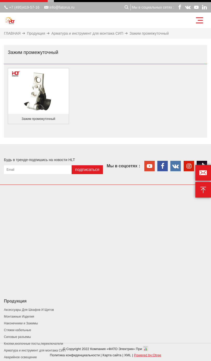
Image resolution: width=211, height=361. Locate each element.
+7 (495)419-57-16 (21, 7)
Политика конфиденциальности (75, 355)
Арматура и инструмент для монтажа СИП (87, 33)
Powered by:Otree (147, 355)
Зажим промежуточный (149, 33)
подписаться (87, 169)
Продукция (36, 33)
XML (127, 355)
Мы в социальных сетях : (153, 7)
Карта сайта (112, 355)
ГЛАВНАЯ (12, 33)
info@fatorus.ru (59, 7)
